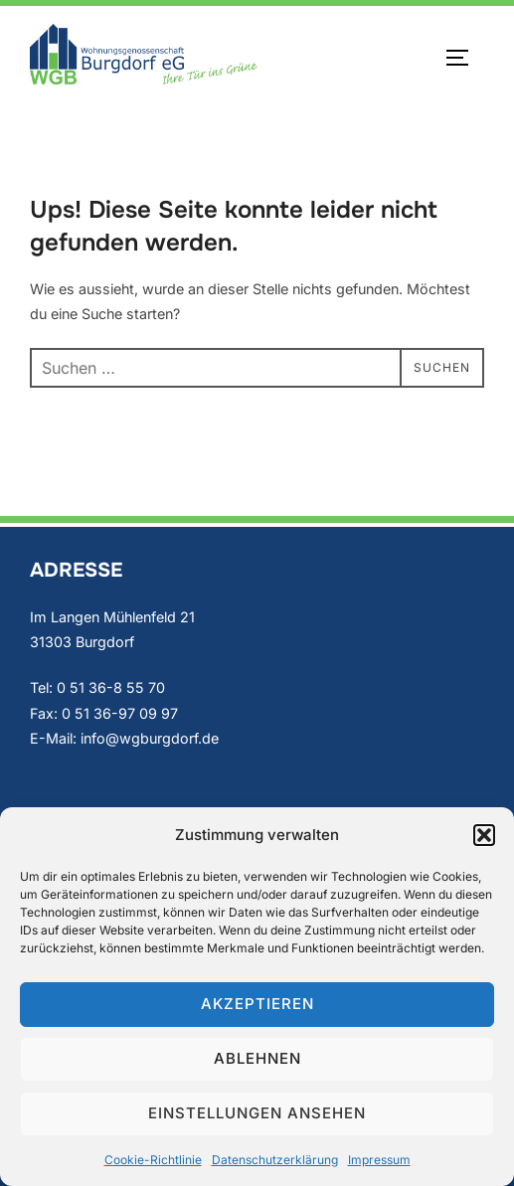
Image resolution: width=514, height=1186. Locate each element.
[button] (484, 835)
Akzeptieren (257, 1003)
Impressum (379, 1159)
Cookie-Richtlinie (153, 1159)
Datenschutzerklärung (275, 1159)
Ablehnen (257, 1058)
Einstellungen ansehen (257, 1112)
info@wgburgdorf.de (150, 738)
